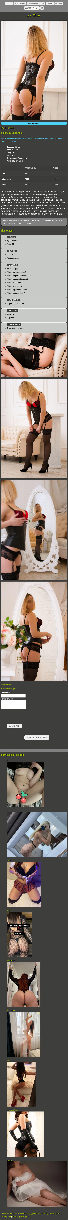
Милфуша (11, 960)
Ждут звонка (20, 3)
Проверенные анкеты (35, 3)
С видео (50, 3)
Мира (9, 910)
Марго (9, 1160)
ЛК (42, 8)
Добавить (14, 726)
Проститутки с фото (20, 1216)
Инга (9, 860)
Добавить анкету (32, 8)
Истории (58, 3)
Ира (8, 761)
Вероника (11, 1010)
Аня (8, 1060)
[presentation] (16, 717)
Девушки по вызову (39, 1214)
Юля (8, 810)
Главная (9, 3)
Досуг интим (7, 1214)
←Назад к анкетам (36, 737)
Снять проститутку (22, 1214)
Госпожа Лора (12, 1110)
